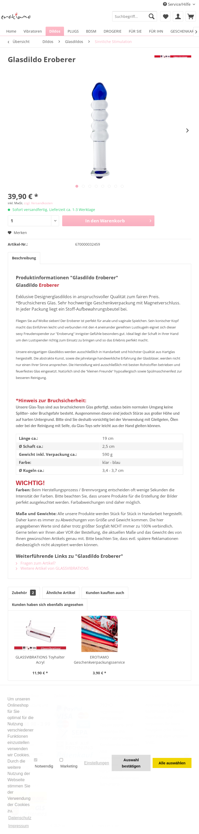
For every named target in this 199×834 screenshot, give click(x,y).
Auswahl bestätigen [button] (131, 763)
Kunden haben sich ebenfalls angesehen (47, 604)
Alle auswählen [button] (172, 763)
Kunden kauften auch (105, 592)
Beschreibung (24, 257)
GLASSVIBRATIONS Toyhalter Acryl (40, 660)
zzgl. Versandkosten (38, 203)
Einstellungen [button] (96, 763)
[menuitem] (134, 16)
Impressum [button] (18, 826)
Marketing (68, 763)
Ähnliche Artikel (60, 592)
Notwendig (43, 763)
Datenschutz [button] (19, 818)
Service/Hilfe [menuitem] (177, 4)
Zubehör (24, 592)
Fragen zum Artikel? (35, 563)
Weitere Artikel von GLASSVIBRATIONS (52, 568)
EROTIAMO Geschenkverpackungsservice (99, 660)
